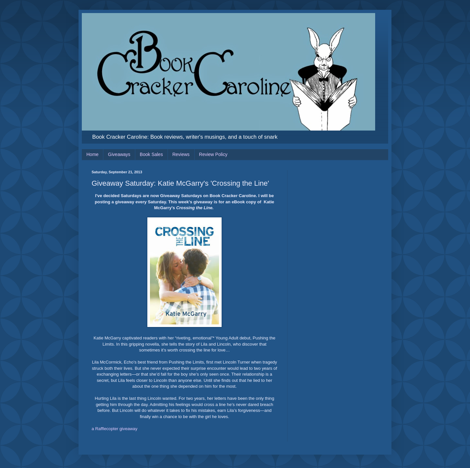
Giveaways (119, 154)
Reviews (181, 154)
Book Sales (151, 154)
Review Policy (213, 154)
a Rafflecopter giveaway (115, 428)
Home (92, 154)
